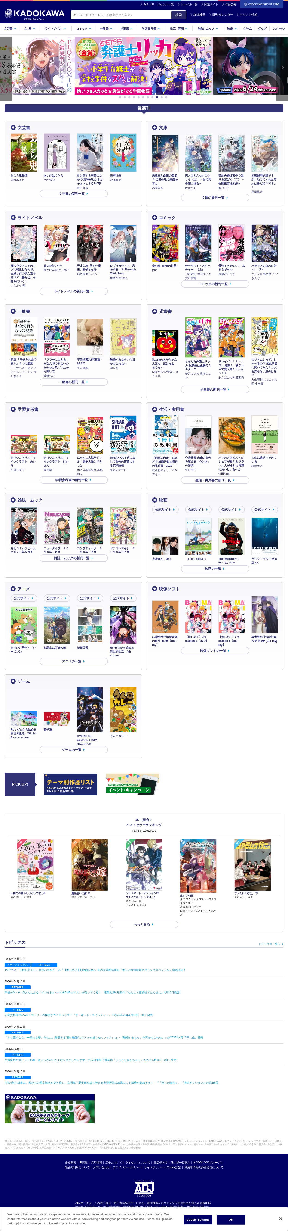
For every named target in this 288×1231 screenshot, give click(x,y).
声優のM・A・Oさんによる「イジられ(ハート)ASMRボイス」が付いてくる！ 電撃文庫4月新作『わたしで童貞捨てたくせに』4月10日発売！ (93, 992)
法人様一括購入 (180, 1162)
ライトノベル (55, 28)
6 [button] (144, 97)
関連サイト (211, 4)
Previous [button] (6, 69)
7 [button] (148, 97)
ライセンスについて (137, 1162)
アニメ (24, 589)
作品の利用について (77, 1167)
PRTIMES (44, 964)
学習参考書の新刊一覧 (71, 480)
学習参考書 (151, 28)
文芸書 (10, 28)
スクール (278, 28)
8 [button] (153, 97)
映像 (232, 28)
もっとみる (142, 924)
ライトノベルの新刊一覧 (71, 291)
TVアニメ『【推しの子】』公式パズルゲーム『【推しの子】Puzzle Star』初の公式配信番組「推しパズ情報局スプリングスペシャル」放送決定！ (95, 970)
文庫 (163, 127)
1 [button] (121, 97)
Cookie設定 (174, 1167)
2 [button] (125, 97)
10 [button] (162, 97)
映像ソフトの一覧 (213, 651)
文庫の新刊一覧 (213, 197)
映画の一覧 (213, 569)
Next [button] (282, 69)
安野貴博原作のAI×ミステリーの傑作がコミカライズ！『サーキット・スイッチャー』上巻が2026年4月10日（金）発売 (79, 1015)
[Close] (281, 1219)
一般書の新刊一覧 (72, 382)
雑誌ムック (208, 28)
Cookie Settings (198, 1219)
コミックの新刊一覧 (213, 284)
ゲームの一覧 (71, 750)
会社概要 (70, 1162)
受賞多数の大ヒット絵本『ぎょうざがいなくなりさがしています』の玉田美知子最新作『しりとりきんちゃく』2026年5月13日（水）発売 (90, 1060)
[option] (144, 66)
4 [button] (135, 97)
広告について (113, 1162)
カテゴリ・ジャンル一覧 (158, 4)
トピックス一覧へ (269, 944)
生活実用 (179, 28)
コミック (84, 28)
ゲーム (247, 28)
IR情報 (83, 1162)
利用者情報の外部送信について (203, 1167)
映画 (163, 500)
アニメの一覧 (71, 661)
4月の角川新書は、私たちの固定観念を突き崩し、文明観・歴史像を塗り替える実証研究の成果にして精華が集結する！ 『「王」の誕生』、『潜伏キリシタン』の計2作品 (111, 1082)
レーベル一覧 (189, 4)
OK (231, 1219)
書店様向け (161, 1162)
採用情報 (96, 1162)
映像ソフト (169, 589)
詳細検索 (197, 14)
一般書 (106, 28)
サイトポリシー (154, 1167)
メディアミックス (17, 964)
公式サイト (163, 509)
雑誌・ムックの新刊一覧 (71, 558)
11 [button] (167, 97)
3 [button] (130, 97)
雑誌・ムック (30, 500)
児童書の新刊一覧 (213, 389)
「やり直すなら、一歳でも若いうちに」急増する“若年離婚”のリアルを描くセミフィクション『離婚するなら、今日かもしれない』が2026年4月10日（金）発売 (104, 1037)
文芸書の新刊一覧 (72, 194)
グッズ (262, 28)
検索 (178, 15)
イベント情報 (246, 14)
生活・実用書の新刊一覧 (213, 480)
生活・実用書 (171, 409)
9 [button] (158, 97)
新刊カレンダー (221, 14)
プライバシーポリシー (127, 1167)
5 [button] (139, 97)
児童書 (126, 28)
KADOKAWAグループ (207, 1162)
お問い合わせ (101, 1167)
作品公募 (230, 4)
